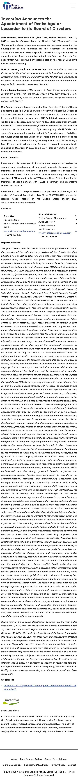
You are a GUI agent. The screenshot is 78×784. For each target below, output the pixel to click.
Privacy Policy (58, 765)
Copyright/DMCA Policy (36, 765)
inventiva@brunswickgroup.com (54, 233)
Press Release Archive (31, 759)
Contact (72, 765)
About (14, 759)
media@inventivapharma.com (19, 231)
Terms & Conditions (11, 765)
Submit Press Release (56, 759)
